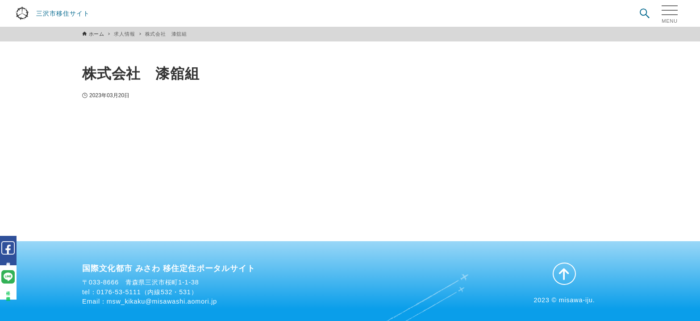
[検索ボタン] (645, 13)
